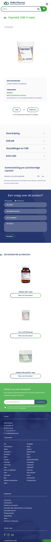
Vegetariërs (30, 467)
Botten (6, 449)
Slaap (28, 446)
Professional (20, 201)
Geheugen (7, 462)
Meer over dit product (25, 295)
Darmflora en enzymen (11, 505)
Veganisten (30, 465)
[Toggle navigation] (47, 4)
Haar (5, 467)
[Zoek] (38, 8)
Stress (29, 457)
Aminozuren (7, 500)
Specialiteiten (8, 516)
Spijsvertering (31, 452)
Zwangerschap (31, 480)
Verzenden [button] (9, 236)
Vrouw (29, 475)
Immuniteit (7, 475)
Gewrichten (7, 465)
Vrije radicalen (31, 472)
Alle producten (8, 27)
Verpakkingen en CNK (17, 148)
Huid (5, 472)
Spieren (29, 449)
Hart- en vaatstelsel (10, 470)
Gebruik (10, 141)
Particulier (9, 201)
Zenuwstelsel (31, 478)
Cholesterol (7, 452)
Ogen (5, 483)
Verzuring (30, 470)
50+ (5, 444)
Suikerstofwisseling (32, 459)
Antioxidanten (8, 446)
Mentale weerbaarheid (10, 480)
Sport (28, 454)
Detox (5, 457)
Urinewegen (30, 462)
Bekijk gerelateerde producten (16, 95)
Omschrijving (13, 133)
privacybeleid (23, 408)
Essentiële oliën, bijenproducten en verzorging (18, 508)
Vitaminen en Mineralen (11, 521)
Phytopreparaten (9, 513)
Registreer (32, 109)
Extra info (11, 156)
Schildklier (30, 444)
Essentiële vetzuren (10, 510)
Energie (6, 459)
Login (17, 109)
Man (5, 478)
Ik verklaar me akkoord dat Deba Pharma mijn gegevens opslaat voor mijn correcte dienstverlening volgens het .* (26, 407)
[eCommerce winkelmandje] (43, 8)
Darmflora (7, 454)
